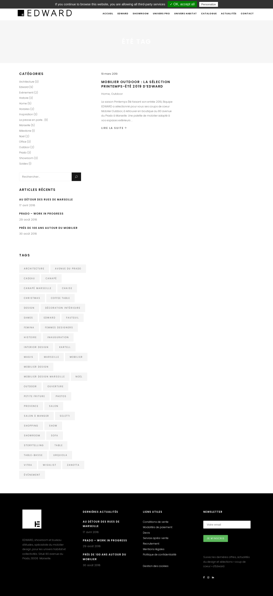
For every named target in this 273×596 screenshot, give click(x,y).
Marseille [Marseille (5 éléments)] (51, 357)
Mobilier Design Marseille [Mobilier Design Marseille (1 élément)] (44, 376)
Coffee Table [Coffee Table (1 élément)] (60, 298)
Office (22, 141)
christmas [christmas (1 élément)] (32, 298)
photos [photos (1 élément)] (61, 396)
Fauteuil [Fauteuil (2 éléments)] (72, 317)
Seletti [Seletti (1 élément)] (65, 416)
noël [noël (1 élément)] (79, 376)
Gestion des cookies (155, 566)
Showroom (26, 158)
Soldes (23, 163)
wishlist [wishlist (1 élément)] (49, 465)
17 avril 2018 (27, 205)
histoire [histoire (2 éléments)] (30, 337)
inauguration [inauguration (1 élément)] (58, 337)
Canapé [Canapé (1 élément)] (51, 278)
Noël (22, 136)
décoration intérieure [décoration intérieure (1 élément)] (62, 308)
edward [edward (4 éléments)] (49, 317)
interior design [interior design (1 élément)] (36, 347)
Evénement (26, 92)
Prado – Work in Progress (41, 213)
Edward (24, 87)
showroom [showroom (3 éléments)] (32, 435)
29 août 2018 (28, 220)
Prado (23, 152)
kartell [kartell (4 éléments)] (65, 347)
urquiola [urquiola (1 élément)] (60, 455)
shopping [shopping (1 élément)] (31, 425)
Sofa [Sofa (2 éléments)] (54, 435)
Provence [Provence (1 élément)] (31, 406)
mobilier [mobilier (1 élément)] (76, 357)
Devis (146, 533)
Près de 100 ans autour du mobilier (48, 228)
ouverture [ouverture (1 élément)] (56, 386)
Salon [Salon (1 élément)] (53, 406)
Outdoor (117, 94)
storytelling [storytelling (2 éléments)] (34, 445)
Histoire (24, 98)
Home (105, 94)
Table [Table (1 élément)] (59, 445)
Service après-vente (155, 538)
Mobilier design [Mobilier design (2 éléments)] (36, 366)
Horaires (24, 109)
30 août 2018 (28, 234)
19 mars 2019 (109, 74)
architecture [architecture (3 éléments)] (34, 268)
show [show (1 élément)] (53, 425)
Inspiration (26, 114)
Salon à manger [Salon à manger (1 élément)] (36, 416)
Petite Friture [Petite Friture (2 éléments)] (34, 396)
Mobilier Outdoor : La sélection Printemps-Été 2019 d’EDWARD (135, 84)
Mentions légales (153, 549)
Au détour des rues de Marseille (46, 199)
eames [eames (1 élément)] (28, 317)
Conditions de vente (155, 522)
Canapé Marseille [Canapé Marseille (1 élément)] (37, 288)
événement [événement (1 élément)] (32, 474)
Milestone (25, 131)
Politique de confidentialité (159, 554)
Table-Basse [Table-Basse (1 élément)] (33, 455)
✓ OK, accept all (182, 4)
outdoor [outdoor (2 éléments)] (30, 386)
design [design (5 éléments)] (29, 308)
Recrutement (151, 543)
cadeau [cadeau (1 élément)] (29, 278)
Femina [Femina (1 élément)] (29, 327)
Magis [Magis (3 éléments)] (28, 357)
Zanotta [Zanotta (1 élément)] (73, 465)
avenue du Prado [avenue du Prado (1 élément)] (68, 268)
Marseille (24, 125)
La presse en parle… (31, 120)
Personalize (208, 4)
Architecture (26, 81)
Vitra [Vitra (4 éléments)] (28, 465)
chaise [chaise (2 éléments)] (67, 288)
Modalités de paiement (157, 527)
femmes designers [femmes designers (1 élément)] (59, 327)
